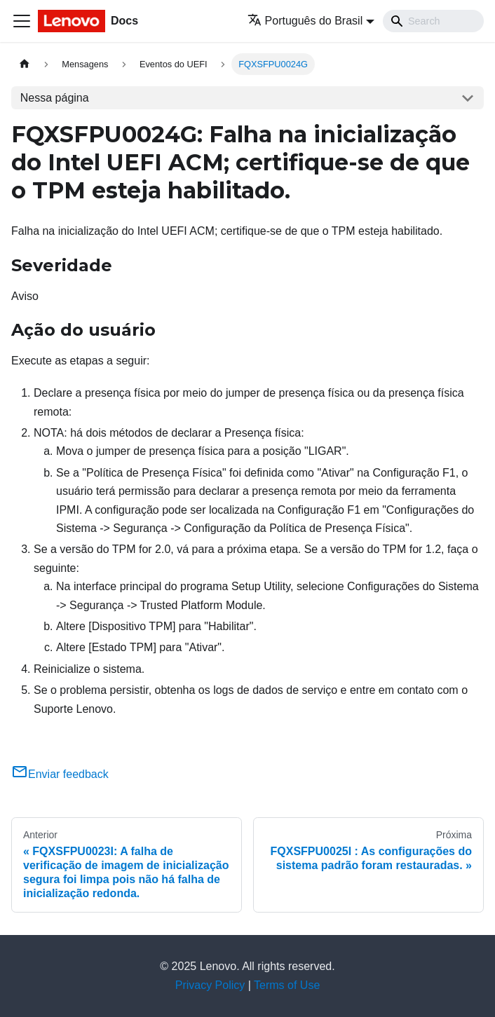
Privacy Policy (210, 985)
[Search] (433, 21)
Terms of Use (287, 985)
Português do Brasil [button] (305, 21)
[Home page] (24, 64)
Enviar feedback (60, 774)
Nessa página (54, 98)
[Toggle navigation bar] (21, 21)
